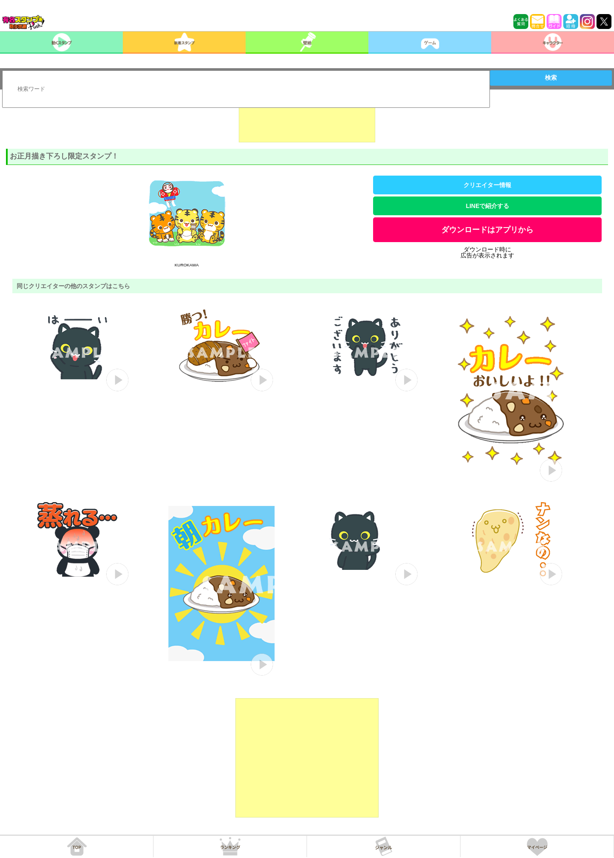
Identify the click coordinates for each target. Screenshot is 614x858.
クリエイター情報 (487, 185)
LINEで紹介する (487, 205)
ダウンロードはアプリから (487, 229)
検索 (551, 77)
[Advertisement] (307, 121)
